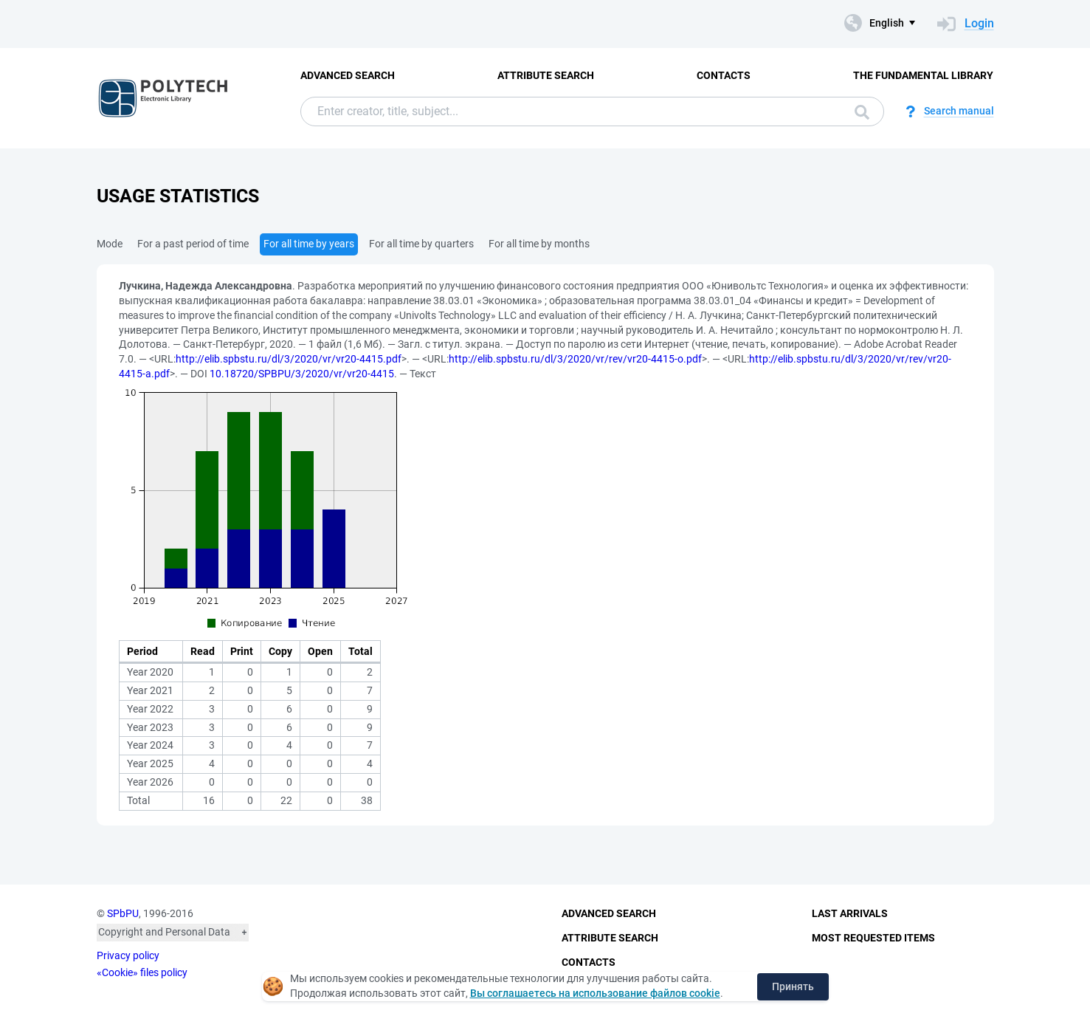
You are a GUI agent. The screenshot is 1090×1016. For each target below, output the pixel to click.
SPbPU (123, 913)
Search (862, 112)
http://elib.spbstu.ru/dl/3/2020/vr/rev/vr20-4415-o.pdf (575, 359)
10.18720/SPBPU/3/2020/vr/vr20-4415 (302, 374)
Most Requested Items (873, 938)
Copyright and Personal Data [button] (164, 932)
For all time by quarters (421, 244)
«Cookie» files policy (142, 972)
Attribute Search (545, 75)
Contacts (724, 75)
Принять (793, 986)
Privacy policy (128, 955)
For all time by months (539, 244)
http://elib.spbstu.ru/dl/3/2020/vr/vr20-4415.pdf (288, 359)
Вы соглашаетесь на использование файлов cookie (595, 993)
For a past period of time (193, 244)
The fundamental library (923, 75)
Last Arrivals (850, 913)
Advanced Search (347, 75)
